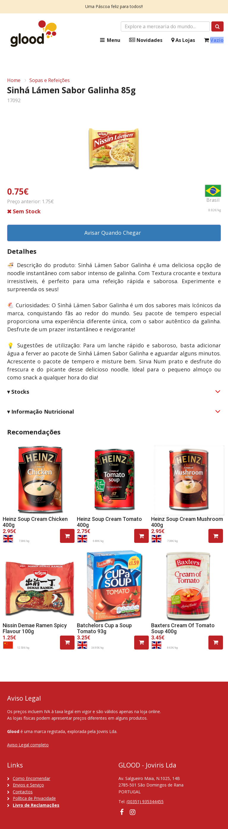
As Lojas (183, 40)
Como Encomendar (31, 778)
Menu (109, 40)
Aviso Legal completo (28, 745)
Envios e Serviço (28, 785)
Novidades (145, 40)
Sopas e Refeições (49, 80)
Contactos (23, 792)
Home (13, 80)
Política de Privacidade (34, 798)
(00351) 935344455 (145, 801)
